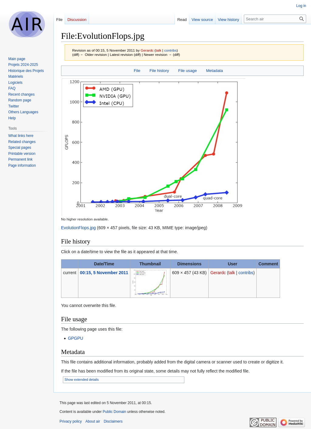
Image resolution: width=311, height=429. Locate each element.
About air (92, 421)
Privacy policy (71, 421)
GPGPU (75, 338)
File (137, 70)
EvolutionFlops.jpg (78, 227)
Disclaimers (113, 421)
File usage (187, 70)
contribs (170, 50)
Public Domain (114, 412)
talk (158, 50)
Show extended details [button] (82, 379)
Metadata (214, 70)
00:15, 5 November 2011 (104, 272)
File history (159, 70)
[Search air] (275, 19)
